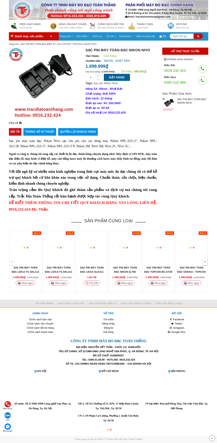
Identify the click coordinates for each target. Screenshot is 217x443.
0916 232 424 (175, 70)
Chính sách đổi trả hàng (40, 327)
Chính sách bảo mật (40, 319)
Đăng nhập (108, 323)
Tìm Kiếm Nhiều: (44, 303)
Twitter (176, 323)
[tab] (15, 132)
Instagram (176, 327)
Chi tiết (93, 282)
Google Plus (176, 332)
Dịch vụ (97, 36)
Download (125, 36)
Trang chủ (66, 36)
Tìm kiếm (108, 319)
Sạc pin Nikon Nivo (105, 83)
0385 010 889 (175, 82)
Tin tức (111, 36)
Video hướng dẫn (145, 36)
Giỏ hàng (108, 332)
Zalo (8, 416)
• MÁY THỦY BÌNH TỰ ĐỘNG (135, 303)
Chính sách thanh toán (40, 332)
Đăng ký (108, 327)
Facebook (176, 319)
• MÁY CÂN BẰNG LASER (169, 303)
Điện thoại (7, 405)
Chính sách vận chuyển (40, 323)
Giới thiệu (82, 36)
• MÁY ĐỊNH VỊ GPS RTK (70, 303)
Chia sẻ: (14, 122)
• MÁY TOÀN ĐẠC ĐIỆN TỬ (102, 303)
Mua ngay (27, 282)
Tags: (89, 83)
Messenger (8, 427)
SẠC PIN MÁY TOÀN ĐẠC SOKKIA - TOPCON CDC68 (191, 271)
